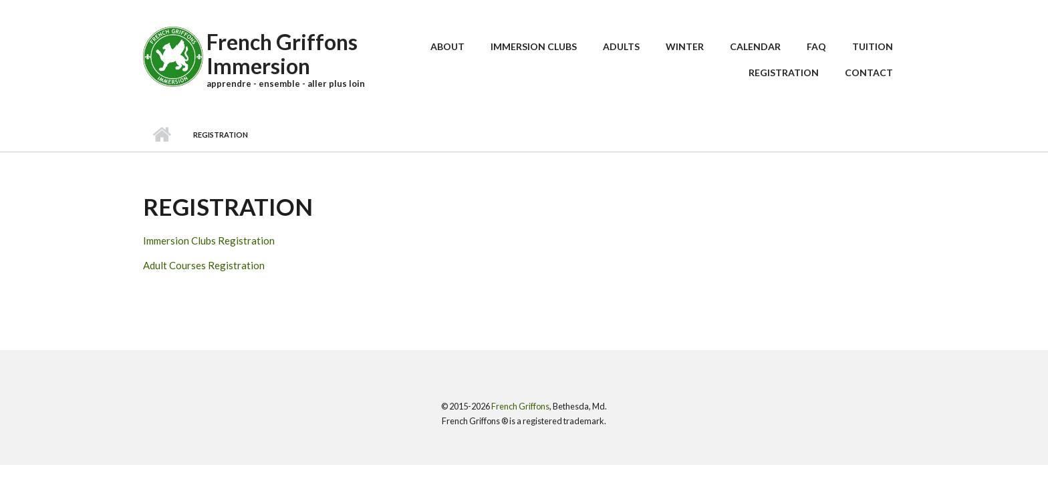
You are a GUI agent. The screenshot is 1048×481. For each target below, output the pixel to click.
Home (161, 135)
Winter (685, 46)
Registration (784, 72)
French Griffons (520, 406)
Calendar (755, 46)
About (447, 46)
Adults (621, 46)
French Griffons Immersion (282, 54)
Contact (869, 72)
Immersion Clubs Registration (209, 240)
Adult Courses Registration (204, 265)
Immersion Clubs (534, 46)
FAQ (816, 46)
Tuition (872, 46)
